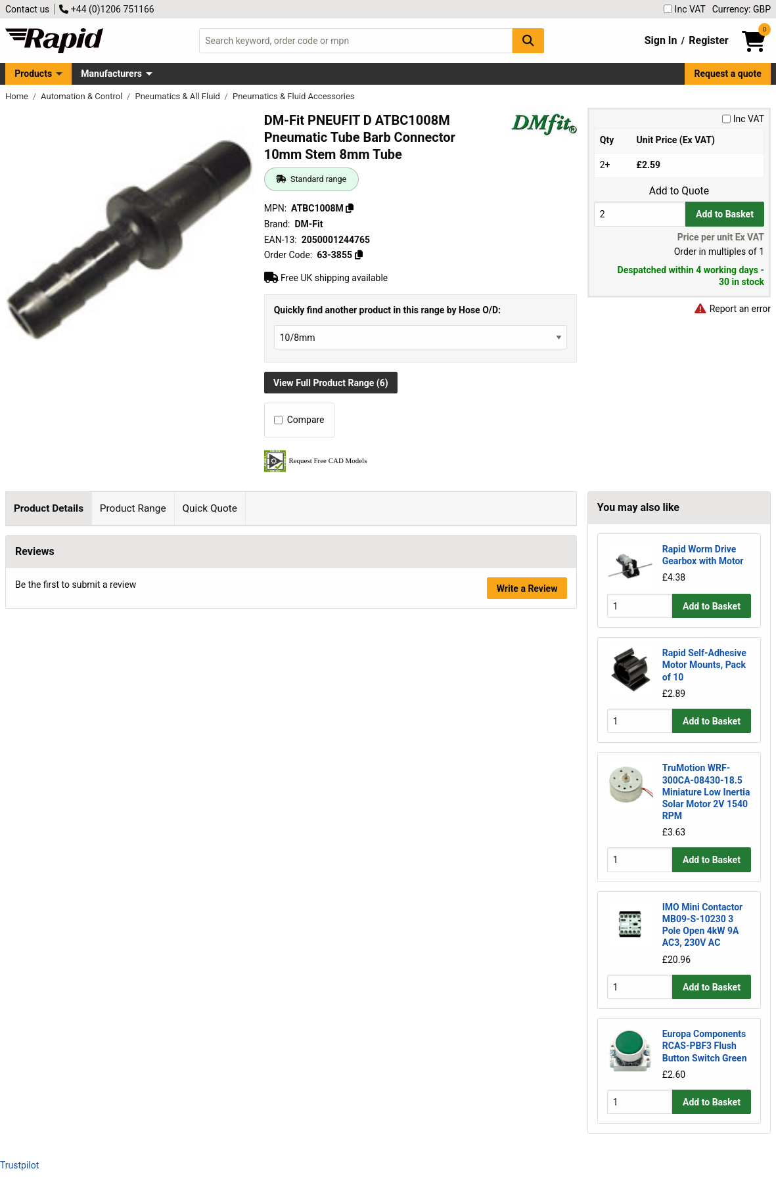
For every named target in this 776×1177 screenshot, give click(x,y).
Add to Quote (679, 191)
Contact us (27, 9)
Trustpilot (19, 1165)
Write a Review (527, 888)
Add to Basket (725, 214)
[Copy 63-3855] (358, 254)
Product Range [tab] (133, 508)
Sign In (661, 40)
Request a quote (728, 73)
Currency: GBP (741, 9)
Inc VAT (685, 9)
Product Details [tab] (48, 508)
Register (708, 40)
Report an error (732, 308)
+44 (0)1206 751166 (106, 9)
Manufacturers (111, 73)
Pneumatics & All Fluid (178, 96)
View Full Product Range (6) (330, 383)
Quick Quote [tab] (209, 508)
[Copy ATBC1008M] (350, 208)
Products (33, 73)
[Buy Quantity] (639, 214)
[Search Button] (528, 40)
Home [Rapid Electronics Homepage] (17, 96)
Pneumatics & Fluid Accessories (294, 96)
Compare (299, 419)
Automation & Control (83, 96)
